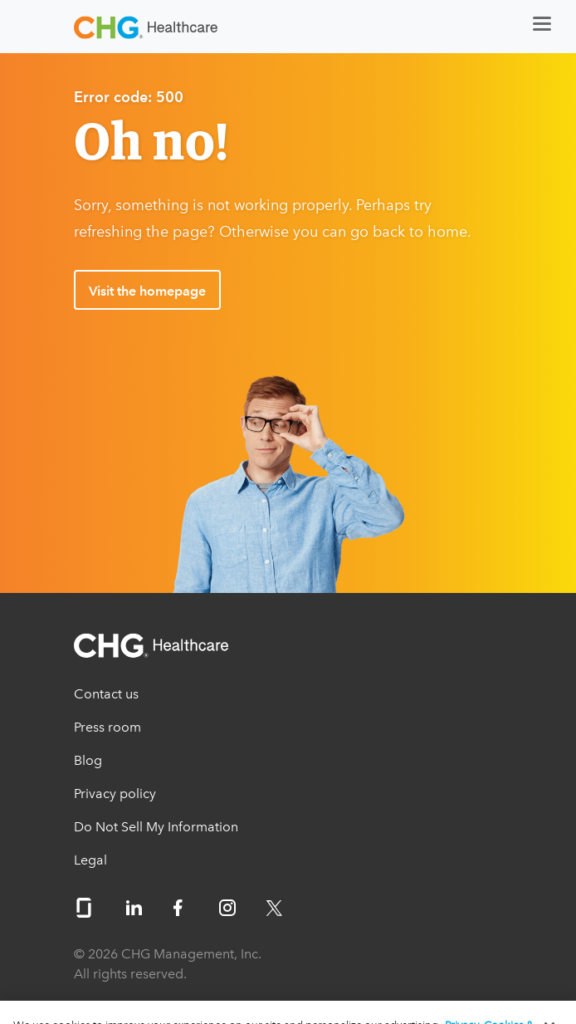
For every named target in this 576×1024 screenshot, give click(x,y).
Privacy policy (115, 793)
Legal (90, 860)
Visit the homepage (147, 291)
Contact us (106, 694)
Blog (88, 760)
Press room (107, 727)
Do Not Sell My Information (156, 827)
